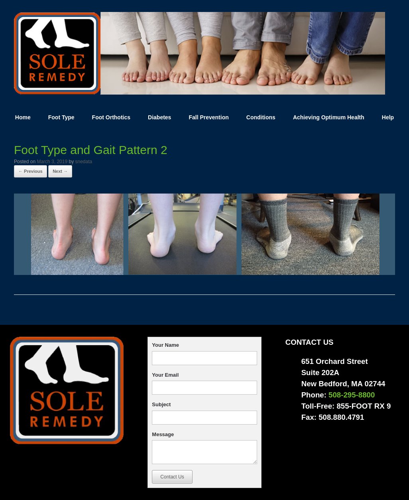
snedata (83, 161)
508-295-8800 (351, 395)
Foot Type (61, 117)
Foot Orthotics (111, 117)
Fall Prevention (208, 117)
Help (388, 117)
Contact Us (172, 477)
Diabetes (159, 117)
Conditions (260, 117)
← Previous (30, 171)
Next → (60, 171)
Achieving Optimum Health (328, 117)
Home (23, 117)
